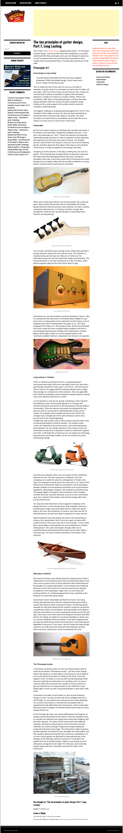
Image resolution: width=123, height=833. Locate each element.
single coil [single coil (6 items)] (102, 63)
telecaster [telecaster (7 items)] (101, 65)
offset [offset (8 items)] (105, 60)
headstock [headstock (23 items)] (96, 55)
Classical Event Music (103, 79)
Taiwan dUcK (100, 84)
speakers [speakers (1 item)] (108, 63)
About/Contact (41, 3)
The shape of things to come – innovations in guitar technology (19, 117)
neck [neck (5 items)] (101, 60)
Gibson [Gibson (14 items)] (95, 53)
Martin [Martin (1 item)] (109, 58)
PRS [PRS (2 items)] (117, 60)
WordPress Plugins (102, 86)
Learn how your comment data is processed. (73, 819)
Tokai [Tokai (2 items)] (106, 65)
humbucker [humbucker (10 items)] (102, 55)
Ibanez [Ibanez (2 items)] (108, 55)
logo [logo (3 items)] (105, 58)
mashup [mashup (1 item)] (113, 58)
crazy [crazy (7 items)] (105, 48)
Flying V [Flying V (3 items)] (113, 51)
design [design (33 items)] (110, 48)
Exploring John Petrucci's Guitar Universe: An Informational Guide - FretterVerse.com (19, 112)
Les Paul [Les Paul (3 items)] (100, 58)
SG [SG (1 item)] (97, 63)
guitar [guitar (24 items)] (99, 53)
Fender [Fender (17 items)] (108, 51)
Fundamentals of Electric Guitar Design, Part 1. (19, 153)
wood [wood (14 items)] (94, 68)
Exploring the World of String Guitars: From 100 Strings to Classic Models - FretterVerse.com (19, 137)
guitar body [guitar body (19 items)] (104, 53)
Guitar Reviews (25, 3)
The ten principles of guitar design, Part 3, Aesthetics (19, 105)
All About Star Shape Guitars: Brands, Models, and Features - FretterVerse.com (17, 125)
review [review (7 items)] (94, 63)
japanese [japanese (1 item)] (95, 58)
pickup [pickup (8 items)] (114, 60)
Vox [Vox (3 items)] (118, 65)
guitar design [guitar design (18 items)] (112, 53)
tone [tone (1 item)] (109, 65)
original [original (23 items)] (109, 60)
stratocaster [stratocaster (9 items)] (115, 63)
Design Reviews (101, 82)
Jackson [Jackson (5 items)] (113, 55)
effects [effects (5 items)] (114, 48)
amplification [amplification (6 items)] (97, 48)
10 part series (53, 51)
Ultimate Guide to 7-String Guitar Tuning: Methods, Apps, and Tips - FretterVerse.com (19, 149)
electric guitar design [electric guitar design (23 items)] (99, 51)
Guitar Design (10, 3)
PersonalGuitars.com (44, 809)
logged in (45, 816)
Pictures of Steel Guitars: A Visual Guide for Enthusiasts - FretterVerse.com (19, 100)
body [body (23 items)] (102, 48)
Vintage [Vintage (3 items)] (114, 65)
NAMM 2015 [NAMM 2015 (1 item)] (96, 60)
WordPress (116, 830)
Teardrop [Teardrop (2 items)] (95, 65)
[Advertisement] (76, 23)
